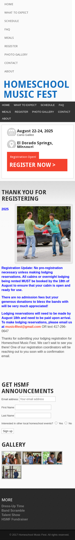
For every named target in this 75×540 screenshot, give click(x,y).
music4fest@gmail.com (23, 326)
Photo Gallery (15, 54)
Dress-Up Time (13, 506)
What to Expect (16, 12)
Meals (9, 38)
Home (8, 4)
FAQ (7, 29)
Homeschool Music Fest (36, 89)
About (9, 71)
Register (11, 46)
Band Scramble (13, 510)
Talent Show (11, 515)
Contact (11, 63)
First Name (8, 407)
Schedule (11, 21)
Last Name (8, 415)
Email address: (11, 399)
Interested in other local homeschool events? (27, 423)
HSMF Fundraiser (15, 519)
